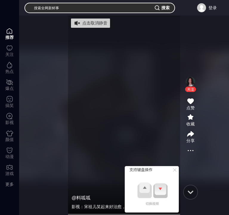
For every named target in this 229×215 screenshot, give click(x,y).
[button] (190, 89)
